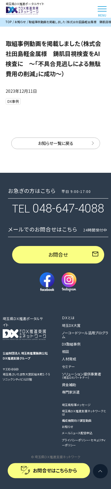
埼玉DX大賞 (71, 325)
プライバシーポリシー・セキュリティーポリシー (84, 442)
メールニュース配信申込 (77, 432)
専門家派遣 (71, 392)
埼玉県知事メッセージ (76, 404)
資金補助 (69, 384)
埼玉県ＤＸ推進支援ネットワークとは (84, 412)
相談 (65, 351)
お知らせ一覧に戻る (55, 143)
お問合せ (58, 254)
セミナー (68, 366)
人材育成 (69, 359)
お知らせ (67, 426)
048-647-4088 (68, 208)
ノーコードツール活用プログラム (85, 334)
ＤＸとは (68, 317)
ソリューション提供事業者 (81, 375)
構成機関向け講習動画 (76, 420)
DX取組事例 (71, 344)
